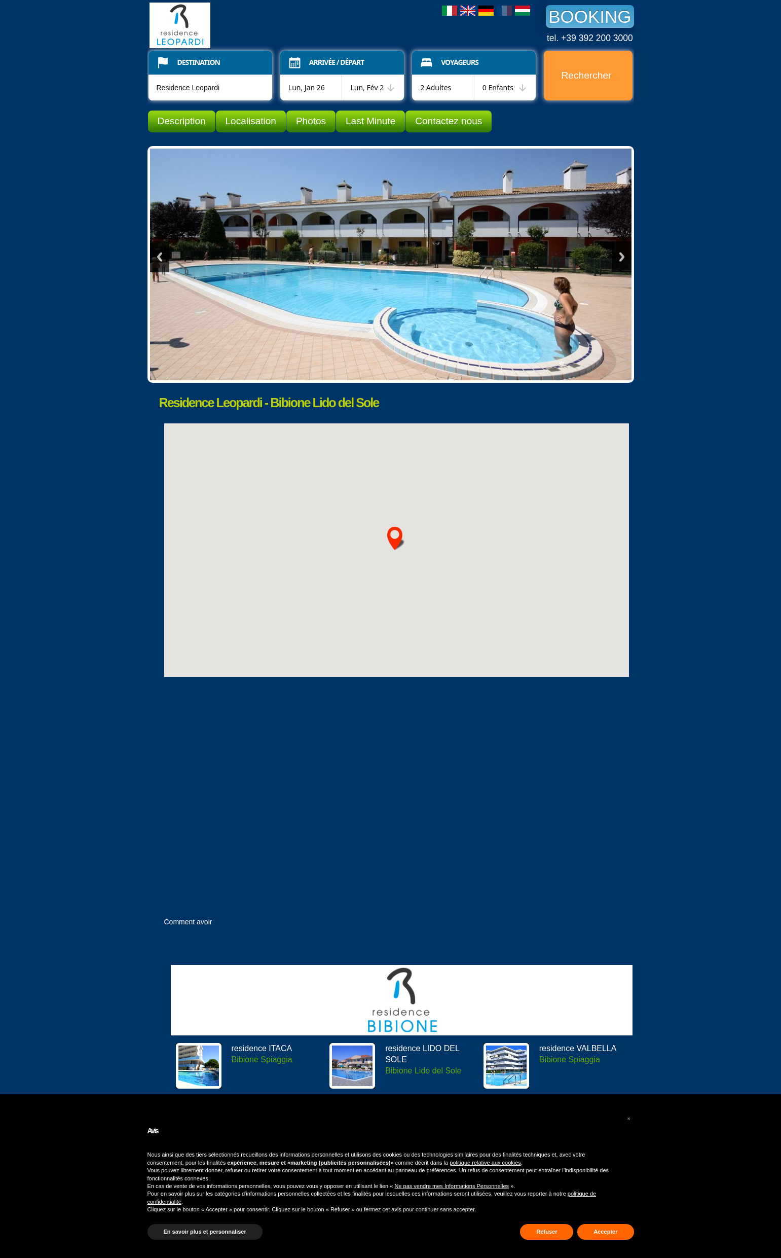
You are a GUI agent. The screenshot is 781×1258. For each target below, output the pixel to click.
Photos (311, 121)
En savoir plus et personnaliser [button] (205, 1232)
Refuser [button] (546, 1232)
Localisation (251, 121)
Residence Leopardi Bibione (226, 25)
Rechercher (586, 75)
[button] (629, 1118)
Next (621, 256)
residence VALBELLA (578, 1048)
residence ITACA (262, 1048)
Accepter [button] (605, 1232)
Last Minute (370, 121)
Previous (159, 256)
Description (182, 121)
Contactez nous (448, 121)
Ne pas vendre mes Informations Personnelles (451, 1186)
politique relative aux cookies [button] (485, 1163)
